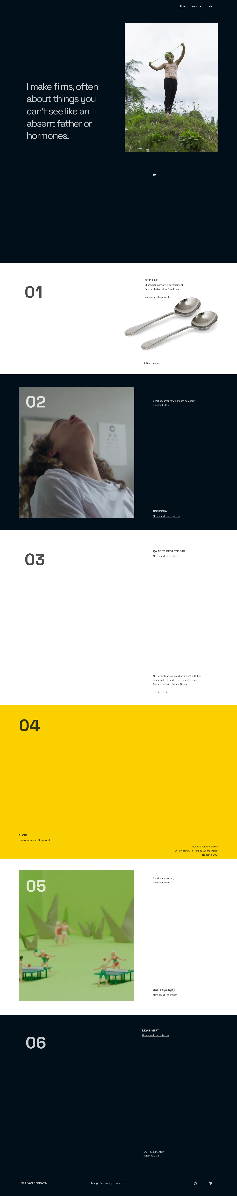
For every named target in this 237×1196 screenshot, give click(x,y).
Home (183, 6)
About (212, 6)
